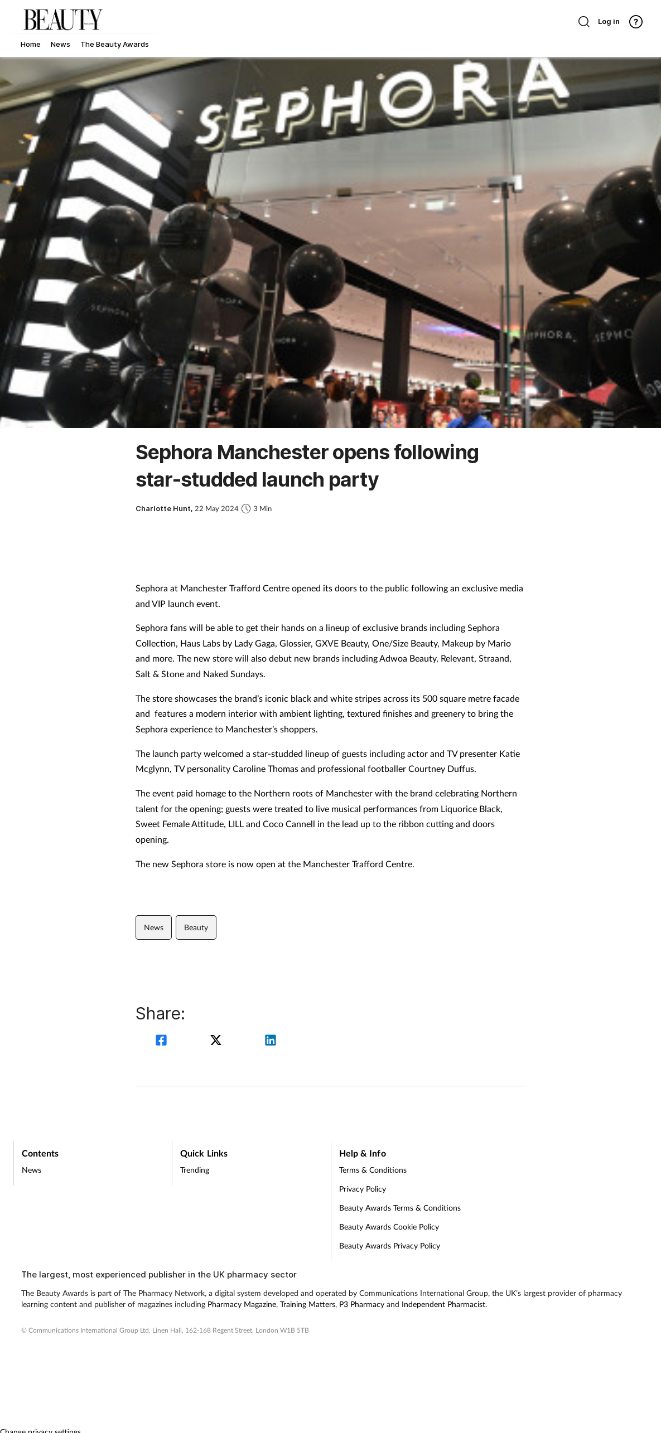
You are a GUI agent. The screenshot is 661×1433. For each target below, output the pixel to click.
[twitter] (217, 1041)
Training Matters (307, 1304)
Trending (194, 1169)
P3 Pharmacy (361, 1304)
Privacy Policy (362, 1188)
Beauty (196, 927)
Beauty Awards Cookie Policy (389, 1226)
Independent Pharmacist (443, 1304)
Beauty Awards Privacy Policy (389, 1245)
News (153, 927)
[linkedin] (270, 1041)
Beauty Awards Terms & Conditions (400, 1207)
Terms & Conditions (373, 1169)
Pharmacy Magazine (242, 1304)
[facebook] (163, 1041)
